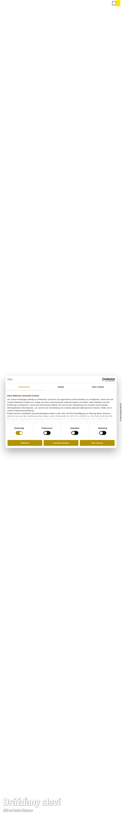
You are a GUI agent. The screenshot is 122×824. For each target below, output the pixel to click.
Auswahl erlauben (61, 443)
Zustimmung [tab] (24, 387)
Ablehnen (25, 443)
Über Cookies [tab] (98, 387)
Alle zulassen (97, 443)
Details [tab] (61, 387)
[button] (98, 3)
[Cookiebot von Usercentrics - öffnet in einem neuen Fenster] (104, 380)
